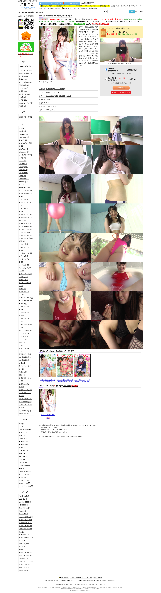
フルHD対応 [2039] (25, 70)
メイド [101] (23, 100)
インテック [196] (24, 232)
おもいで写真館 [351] (26, 190)
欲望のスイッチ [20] (25, 552)
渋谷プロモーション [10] (25, 379)
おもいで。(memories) (108, 21)
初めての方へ (67, 8)
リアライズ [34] (24, 333)
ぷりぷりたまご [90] (25, 214)
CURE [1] (22, 426)
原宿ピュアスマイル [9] (25, 349)
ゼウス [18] (22, 289)
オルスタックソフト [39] (25, 248)
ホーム (20, 12)
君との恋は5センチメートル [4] (26, 539)
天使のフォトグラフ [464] (25, 367)
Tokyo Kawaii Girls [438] (23, 174)
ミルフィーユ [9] (24, 483)
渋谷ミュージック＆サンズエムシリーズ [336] (25, 393)
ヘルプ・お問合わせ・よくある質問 (81, 578)
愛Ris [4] (22, 375)
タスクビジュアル (135, 21)
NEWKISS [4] (23, 505)
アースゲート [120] (25, 229)
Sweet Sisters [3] (24, 508)
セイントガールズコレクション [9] (25, 275)
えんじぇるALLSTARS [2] (23, 512)
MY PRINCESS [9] (25, 502)
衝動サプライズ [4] (25, 567)
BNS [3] (21, 423)
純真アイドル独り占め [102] (25, 406)
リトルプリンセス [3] (26, 486)
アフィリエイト (100, 584)
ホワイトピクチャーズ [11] (25, 326)
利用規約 (91, 584)
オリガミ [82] (23, 244)
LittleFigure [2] (23, 149)
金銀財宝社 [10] (24, 413)
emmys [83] (23, 432)
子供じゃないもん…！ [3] (24, 545)
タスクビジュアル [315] (24, 293)
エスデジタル (122, 21)
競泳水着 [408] (24, 85)
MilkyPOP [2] (23, 164)
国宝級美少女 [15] (25, 354)
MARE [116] (23, 438)
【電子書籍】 (52, 24)
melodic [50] (23, 161)
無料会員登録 (93, 8)
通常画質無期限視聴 (113, 70)
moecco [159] (23, 441)
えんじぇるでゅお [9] (26, 517)
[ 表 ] (45, 82)
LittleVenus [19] (24, 152)
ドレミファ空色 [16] (25, 300)
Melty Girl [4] (23, 499)
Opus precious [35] (25, 450)
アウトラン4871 (93, 21)
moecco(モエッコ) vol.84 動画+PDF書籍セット (82, 380)
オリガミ (44, 24)
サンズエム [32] (24, 265)
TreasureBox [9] (24, 179)
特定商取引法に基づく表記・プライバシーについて (72, 584)
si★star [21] (23, 456)
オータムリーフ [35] (25, 253)
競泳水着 (62, 96)
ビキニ (69, 96)
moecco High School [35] (23, 446)
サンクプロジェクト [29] (25, 260)
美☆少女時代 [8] (24, 564)
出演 (42, 89)
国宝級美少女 (81, 21)
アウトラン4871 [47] (26, 223)
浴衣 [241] (22, 97)
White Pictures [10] (25, 471)
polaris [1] (22, 453)
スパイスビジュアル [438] (25, 269)
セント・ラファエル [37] (25, 284)
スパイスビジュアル (52, 92)
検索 (105, 11)
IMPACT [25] (23, 140)
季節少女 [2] (23, 372)
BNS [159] (22, 131)
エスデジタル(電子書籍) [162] (26, 239)
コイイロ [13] (23, 256)
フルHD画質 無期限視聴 (116, 79)
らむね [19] (22, 220)
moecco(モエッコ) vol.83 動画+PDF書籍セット (65, 380)
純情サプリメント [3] (26, 561)
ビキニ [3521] (23, 88)
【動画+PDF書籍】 (65, 24)
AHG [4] (21, 128)
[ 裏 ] (51, 82)
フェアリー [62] (24, 480)
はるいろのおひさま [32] (25, 210)
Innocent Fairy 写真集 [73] (25, 144)
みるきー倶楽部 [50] (25, 217)
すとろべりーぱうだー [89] (25, 195)
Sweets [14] (23, 462)
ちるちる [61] (23, 199)
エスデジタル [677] (25, 235)
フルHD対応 (50, 96)
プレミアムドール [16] (24, 320)
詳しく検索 (139, 11)
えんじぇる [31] (24, 474)
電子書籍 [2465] (24, 76)
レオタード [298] (24, 94)
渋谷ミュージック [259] (24, 385)
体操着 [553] (23, 91)
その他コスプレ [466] (26, 103)
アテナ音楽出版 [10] (25, 226)
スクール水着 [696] (25, 82)
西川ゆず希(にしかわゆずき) (55, 89)
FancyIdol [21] (23, 134)
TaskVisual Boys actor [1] (24, 466)
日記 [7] (21, 549)
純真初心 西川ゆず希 (48, 415)
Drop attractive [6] (25, 429)
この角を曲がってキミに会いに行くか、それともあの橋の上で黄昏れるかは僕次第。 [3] (25, 526)
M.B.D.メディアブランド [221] (25, 156)
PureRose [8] (23, 170)
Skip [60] (22, 459)
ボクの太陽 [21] (24, 535)
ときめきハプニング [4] (25, 204)
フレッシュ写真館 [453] (24, 314)
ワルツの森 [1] (23, 336)
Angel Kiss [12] (24, 496)
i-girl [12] (22, 435)
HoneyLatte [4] (24, 137)
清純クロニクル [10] (25, 555)
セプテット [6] (23, 280)
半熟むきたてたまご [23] (25, 343)
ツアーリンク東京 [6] (26, 298)
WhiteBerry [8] (23, 182)
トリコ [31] (22, 477)
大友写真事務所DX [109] (24, 361)
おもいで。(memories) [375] (24, 186)
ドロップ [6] (23, 303)
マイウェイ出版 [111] (26, 330)
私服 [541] (22, 106)
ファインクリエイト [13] (25, 308)
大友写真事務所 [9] (25, 357)
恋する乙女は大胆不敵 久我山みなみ (47, 380)
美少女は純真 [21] (25, 411)
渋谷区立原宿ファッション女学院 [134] (25, 400)
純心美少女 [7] (23, 558)
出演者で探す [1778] (25, 117)
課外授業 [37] (23, 570)
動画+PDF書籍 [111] (25, 73)
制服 (25, 12)
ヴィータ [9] (23, 339)
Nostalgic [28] (23, 167)
